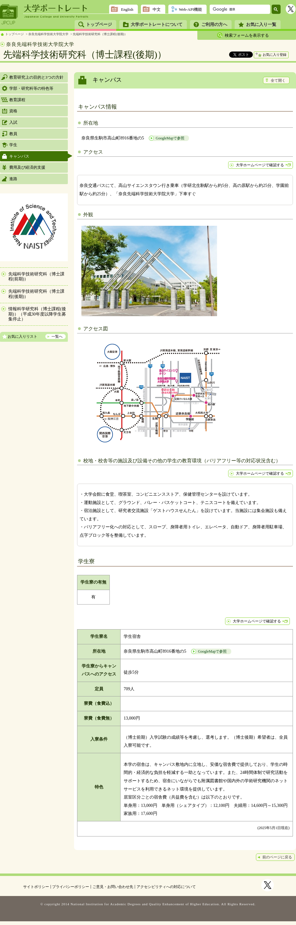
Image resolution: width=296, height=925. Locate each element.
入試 (13, 122)
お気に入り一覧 (261, 24)
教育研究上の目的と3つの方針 (36, 77)
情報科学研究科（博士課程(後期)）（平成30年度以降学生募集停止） (37, 314)
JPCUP (9, 14)
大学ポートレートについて (157, 24)
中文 (157, 9)
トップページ (99, 24)
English (127, 9)
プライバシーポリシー (70, 887)
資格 (13, 111)
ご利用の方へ (214, 24)
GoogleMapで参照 (170, 138)
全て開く (278, 80)
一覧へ (57, 336)
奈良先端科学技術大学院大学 (48, 34)
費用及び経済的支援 (27, 167)
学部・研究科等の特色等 (31, 88)
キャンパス (19, 156)
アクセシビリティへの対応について (166, 887)
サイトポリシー (36, 887)
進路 (13, 178)
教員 (13, 133)
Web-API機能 (190, 9)
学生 (13, 144)
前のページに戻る (277, 857)
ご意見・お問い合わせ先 (112, 887)
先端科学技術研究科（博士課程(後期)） (100, 34)
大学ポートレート (56, 8)
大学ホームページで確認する (260, 165)
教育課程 (17, 99)
